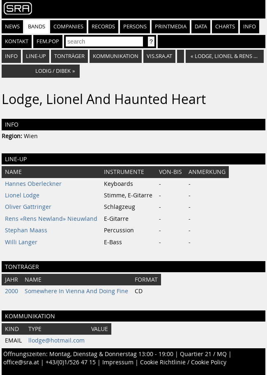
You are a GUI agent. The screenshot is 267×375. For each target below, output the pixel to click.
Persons (135, 26)
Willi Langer (21, 242)
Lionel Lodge (22, 195)
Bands (36, 26)
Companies (68, 26)
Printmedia (170, 26)
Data (201, 26)
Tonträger (69, 56)
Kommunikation (115, 56)
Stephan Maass (26, 230)
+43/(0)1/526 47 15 (71, 362)
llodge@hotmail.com (56, 340)
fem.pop (48, 41)
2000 (11, 291)
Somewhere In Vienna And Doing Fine (76, 291)
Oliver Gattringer (28, 207)
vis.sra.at (159, 56)
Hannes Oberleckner (33, 184)
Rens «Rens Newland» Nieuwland (51, 218)
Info (249, 26)
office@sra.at (21, 362)
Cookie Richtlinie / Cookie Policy (183, 362)
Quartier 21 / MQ (203, 354)
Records (103, 26)
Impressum (118, 362)
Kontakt (16, 41)
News (12, 26)
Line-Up (36, 56)
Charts (225, 26)
